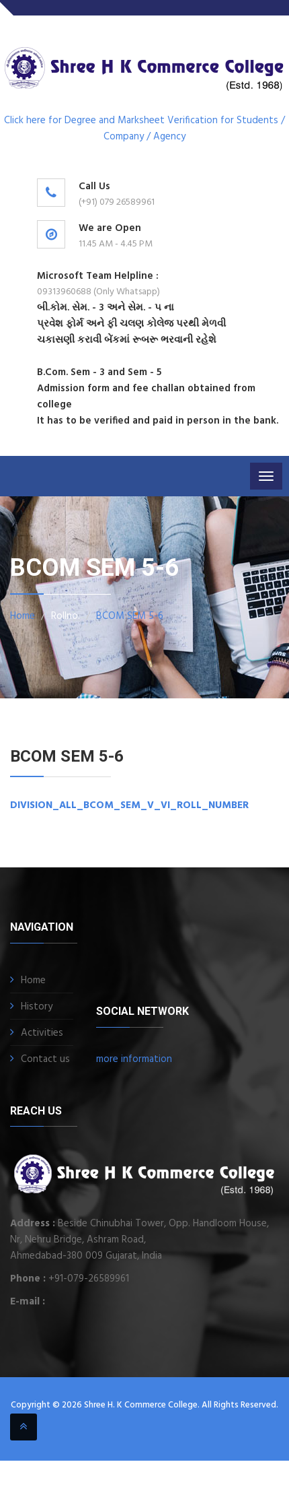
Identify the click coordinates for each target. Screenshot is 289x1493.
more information (134, 1059)
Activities (42, 1033)
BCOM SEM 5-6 (129, 616)
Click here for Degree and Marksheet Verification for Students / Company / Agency (144, 128)
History (36, 1007)
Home (22, 616)
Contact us (45, 1059)
